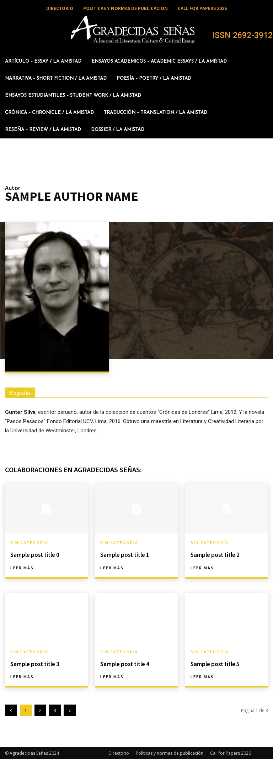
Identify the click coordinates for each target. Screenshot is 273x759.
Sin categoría (29, 543)
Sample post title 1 (124, 554)
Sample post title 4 (124, 663)
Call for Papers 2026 (230, 752)
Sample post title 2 (214, 554)
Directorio (118, 752)
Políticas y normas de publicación (169, 752)
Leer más (22, 567)
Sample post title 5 (214, 663)
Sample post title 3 (34, 663)
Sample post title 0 (34, 554)
